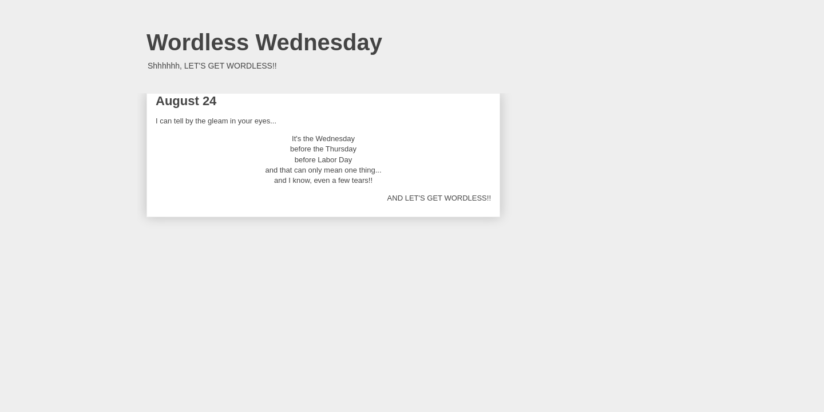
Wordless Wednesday (264, 42)
